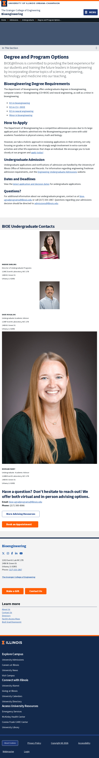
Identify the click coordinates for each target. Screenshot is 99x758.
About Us (6, 609)
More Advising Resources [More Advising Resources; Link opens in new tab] (20, 513)
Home (3, 20)
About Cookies (10, 743)
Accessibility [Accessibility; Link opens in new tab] (84, 743)
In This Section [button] (10, 48)
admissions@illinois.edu (46, 203)
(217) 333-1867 (15, 569)
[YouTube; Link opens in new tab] (21, 553)
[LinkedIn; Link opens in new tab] (16, 553)
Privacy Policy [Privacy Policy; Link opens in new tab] (34, 743)
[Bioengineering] (12, 14)
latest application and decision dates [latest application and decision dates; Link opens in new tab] (31, 183)
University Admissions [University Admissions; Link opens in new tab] (13, 659)
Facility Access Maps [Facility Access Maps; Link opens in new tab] (11, 618)
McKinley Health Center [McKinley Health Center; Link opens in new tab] (13, 716)
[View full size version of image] (49, 245)
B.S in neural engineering (21, 111)
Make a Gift (12, 591)
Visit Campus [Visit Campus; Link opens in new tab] (8, 675)
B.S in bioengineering (19, 102)
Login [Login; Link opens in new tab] (27, 751)
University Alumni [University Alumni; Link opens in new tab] (10, 685)
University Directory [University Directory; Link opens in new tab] (12, 701)
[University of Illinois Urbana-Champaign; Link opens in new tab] (30, 4)
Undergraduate (28, 20)
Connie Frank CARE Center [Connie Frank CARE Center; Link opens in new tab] (15, 721)
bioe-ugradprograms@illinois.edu (25, 501)
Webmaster (8, 751)
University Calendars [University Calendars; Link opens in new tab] (12, 696)
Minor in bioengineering (20, 115)
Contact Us (35, 591)
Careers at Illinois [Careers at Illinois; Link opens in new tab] (10, 664)
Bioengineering (14, 546)
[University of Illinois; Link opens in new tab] (12, 642)
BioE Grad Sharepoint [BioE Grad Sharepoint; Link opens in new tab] (11, 622)
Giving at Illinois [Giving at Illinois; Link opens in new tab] (10, 690)
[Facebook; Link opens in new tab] (12, 553)
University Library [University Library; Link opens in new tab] (10, 727)
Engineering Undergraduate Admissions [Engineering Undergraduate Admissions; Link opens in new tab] (57, 171)
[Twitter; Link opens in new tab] (3, 553)
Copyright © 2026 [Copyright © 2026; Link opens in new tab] (59, 743)
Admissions (14, 20)
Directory (6, 615)
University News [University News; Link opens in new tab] (10, 670)
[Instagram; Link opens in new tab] (8, 553)
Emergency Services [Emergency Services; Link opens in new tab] (12, 711)
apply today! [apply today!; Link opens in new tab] (37, 152)
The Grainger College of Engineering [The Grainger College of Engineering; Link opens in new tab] (20, 10)
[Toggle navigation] (91, 12)
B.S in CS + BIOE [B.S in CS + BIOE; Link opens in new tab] (17, 107)
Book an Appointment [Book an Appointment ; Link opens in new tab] (20, 524)
